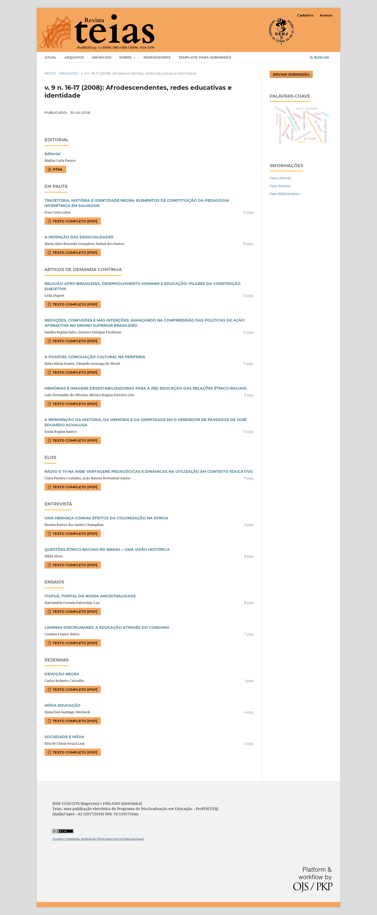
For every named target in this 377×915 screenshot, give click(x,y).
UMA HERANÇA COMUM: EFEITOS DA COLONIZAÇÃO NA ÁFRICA (106, 518)
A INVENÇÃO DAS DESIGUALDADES (79, 237)
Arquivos (74, 57)
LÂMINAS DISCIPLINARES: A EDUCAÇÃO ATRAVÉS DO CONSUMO (107, 627)
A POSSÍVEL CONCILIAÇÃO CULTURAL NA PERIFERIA (95, 357)
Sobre (126, 57)
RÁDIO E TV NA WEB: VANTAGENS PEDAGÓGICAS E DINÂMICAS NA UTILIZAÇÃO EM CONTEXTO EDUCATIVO (149, 471)
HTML (57, 169)
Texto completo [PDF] (74, 221)
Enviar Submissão (291, 74)
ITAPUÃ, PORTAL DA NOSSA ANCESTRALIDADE (90, 596)
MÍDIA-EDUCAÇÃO (62, 705)
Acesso (326, 15)
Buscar (319, 57)
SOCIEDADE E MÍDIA (64, 736)
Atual (51, 57)
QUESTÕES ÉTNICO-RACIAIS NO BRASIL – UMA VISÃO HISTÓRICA (107, 549)
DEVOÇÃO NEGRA (62, 674)
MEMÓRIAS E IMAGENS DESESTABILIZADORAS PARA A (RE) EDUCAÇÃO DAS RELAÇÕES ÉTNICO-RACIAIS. (146, 388)
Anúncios (101, 57)
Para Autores (280, 185)
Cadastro (305, 15)
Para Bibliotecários (285, 193)
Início (50, 73)
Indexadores (156, 57)
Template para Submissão (204, 57)
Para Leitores (280, 178)
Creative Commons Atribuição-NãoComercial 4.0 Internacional (98, 839)
